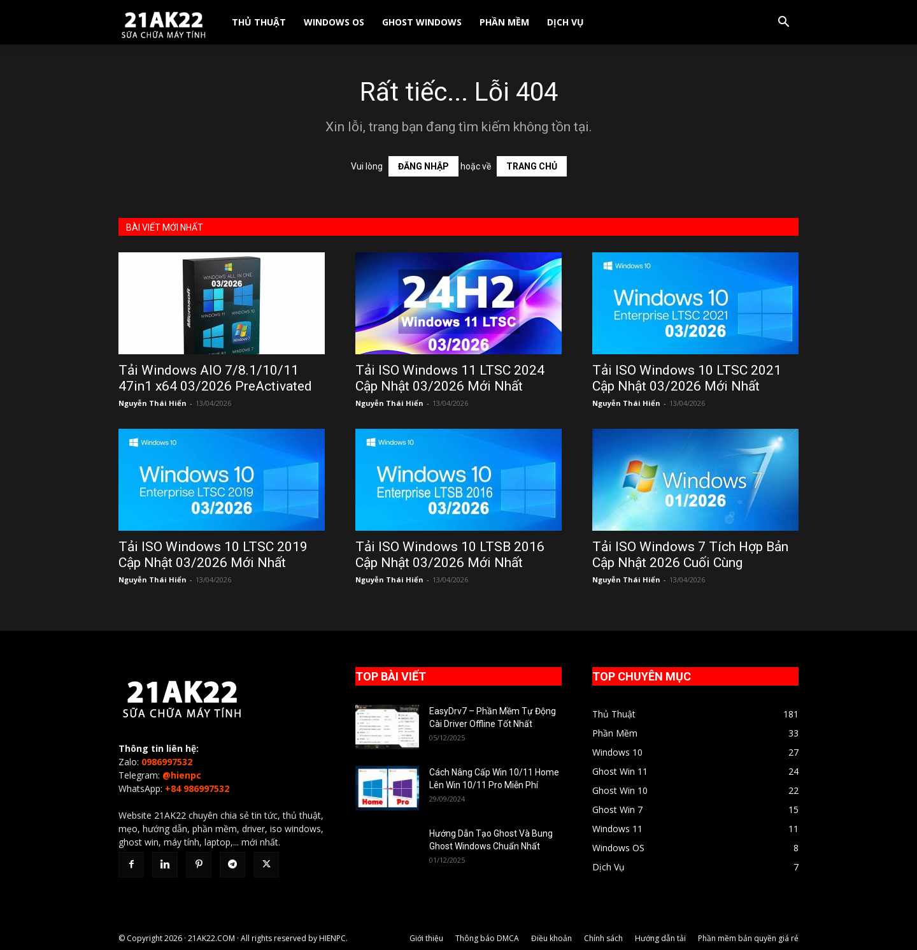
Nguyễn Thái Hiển (152, 403)
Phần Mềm (504, 22)
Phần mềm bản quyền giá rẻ (748, 938)
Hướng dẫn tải (660, 938)
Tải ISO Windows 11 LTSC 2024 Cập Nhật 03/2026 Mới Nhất (449, 378)
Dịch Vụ (565, 22)
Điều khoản (551, 938)
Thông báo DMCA (487, 938)
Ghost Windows (422, 22)
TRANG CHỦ (531, 166)
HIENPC (332, 938)
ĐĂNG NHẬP (423, 166)
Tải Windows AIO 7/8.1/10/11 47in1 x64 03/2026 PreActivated (215, 378)
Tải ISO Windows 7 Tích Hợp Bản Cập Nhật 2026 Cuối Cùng (690, 554)
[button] (783, 23)
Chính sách (603, 938)
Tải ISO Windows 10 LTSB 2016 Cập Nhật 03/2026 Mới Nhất (449, 554)
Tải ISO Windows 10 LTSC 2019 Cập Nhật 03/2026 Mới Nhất (213, 554)
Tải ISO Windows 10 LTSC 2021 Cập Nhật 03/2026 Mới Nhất (686, 378)
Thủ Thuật (259, 22)
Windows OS (334, 22)
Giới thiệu (426, 938)
